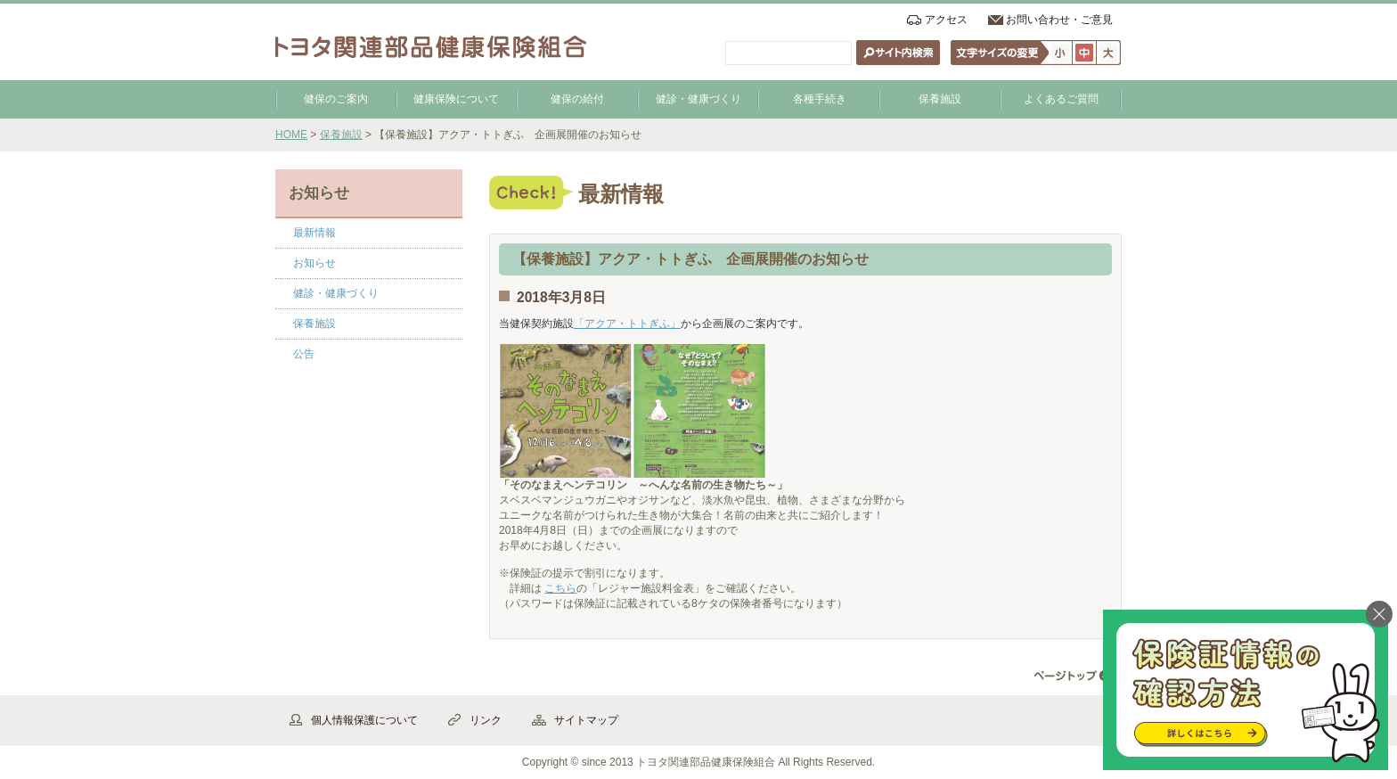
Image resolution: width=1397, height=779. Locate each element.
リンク (486, 720)
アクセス (946, 19)
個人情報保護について (364, 720)
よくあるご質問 (1061, 99)
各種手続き (819, 99)
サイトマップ (586, 720)
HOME (291, 134)
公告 (304, 354)
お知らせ (314, 263)
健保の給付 (577, 99)
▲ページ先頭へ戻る (1072, 676)
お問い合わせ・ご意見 (1059, 19)
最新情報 (314, 232)
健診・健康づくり (698, 99)
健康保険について (456, 99)
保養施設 (940, 99)
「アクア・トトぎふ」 (627, 323)
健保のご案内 (336, 99)
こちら (560, 588)
